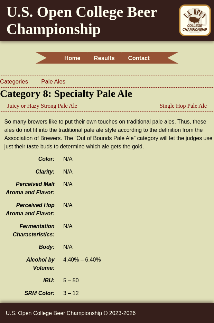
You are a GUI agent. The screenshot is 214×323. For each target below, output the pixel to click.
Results (104, 58)
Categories (15, 81)
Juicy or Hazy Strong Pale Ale (42, 105)
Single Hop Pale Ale (183, 105)
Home (68, 58)
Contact (142, 58)
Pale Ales (53, 81)
